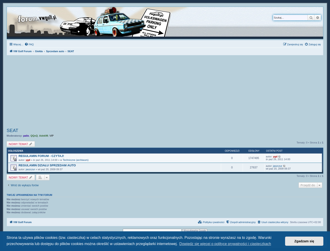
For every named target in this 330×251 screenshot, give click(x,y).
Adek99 (43, 135)
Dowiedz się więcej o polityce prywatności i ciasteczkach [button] (225, 244)
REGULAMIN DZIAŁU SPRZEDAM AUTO (47, 165)
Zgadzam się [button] (304, 241)
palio (26, 135)
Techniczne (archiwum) (75, 160)
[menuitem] (29, 44)
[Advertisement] (165, 92)
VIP (52, 135)
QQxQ (34, 135)
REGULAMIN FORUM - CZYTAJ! (41, 156)
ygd (28, 160)
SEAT (12, 130)
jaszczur (30, 169)
